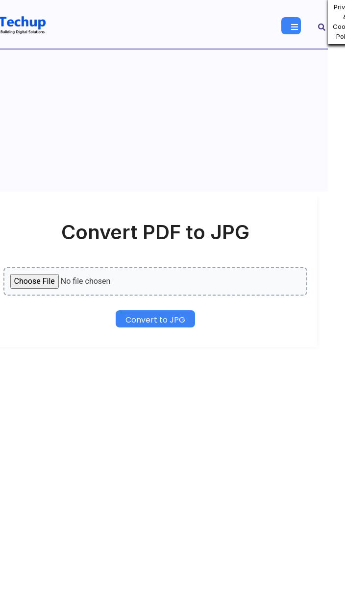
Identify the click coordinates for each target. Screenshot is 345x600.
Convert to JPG (155, 319)
